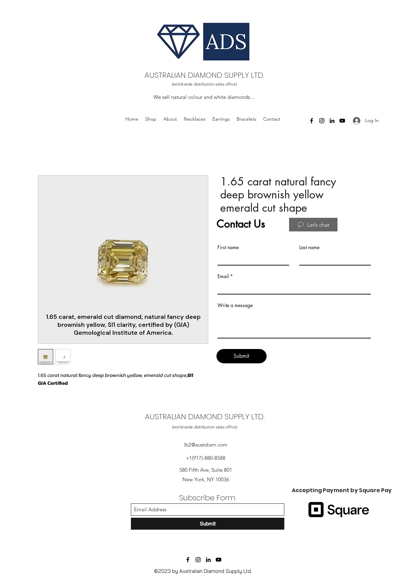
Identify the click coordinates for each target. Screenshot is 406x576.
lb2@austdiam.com (205, 444)
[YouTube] (218, 559)
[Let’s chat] (313, 224)
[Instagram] (198, 559)
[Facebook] (187, 559)
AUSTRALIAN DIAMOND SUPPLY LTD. (204, 75)
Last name (309, 247)
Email (223, 276)
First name (228, 247)
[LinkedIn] (208, 559)
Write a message (235, 305)
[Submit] (241, 356)
